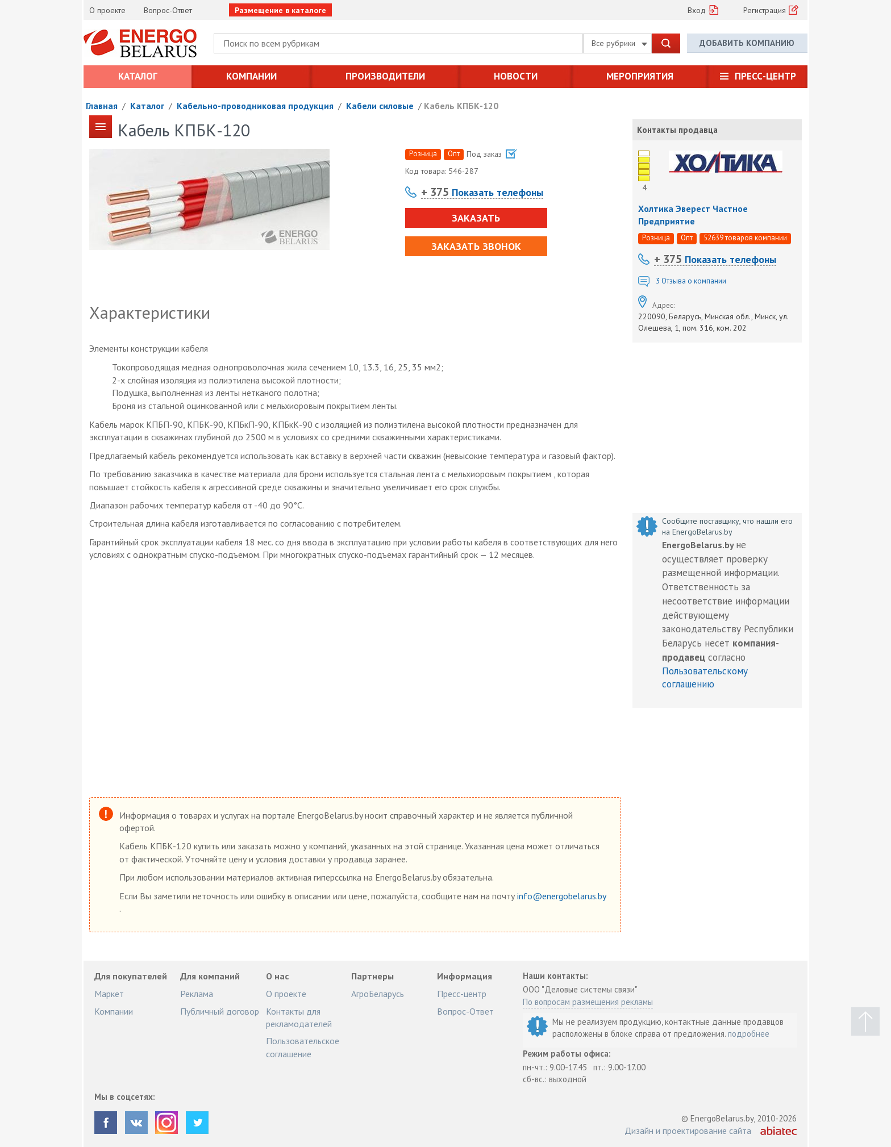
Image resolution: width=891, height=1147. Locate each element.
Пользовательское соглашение (302, 1047)
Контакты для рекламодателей (299, 1017)
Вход (697, 10)
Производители (385, 76)
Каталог (137, 76)
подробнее (748, 1033)
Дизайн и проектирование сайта (687, 1130)
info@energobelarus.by (561, 896)
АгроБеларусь (377, 993)
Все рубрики (619, 43)
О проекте (107, 10)
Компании (251, 76)
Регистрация (764, 10)
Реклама (196, 993)
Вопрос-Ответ (168, 10)
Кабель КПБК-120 (461, 105)
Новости (516, 76)
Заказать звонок (476, 246)
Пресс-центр (765, 76)
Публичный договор (219, 1011)
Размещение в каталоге (280, 10)
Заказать (476, 217)
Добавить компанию (747, 42)
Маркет (109, 993)
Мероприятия (639, 76)
